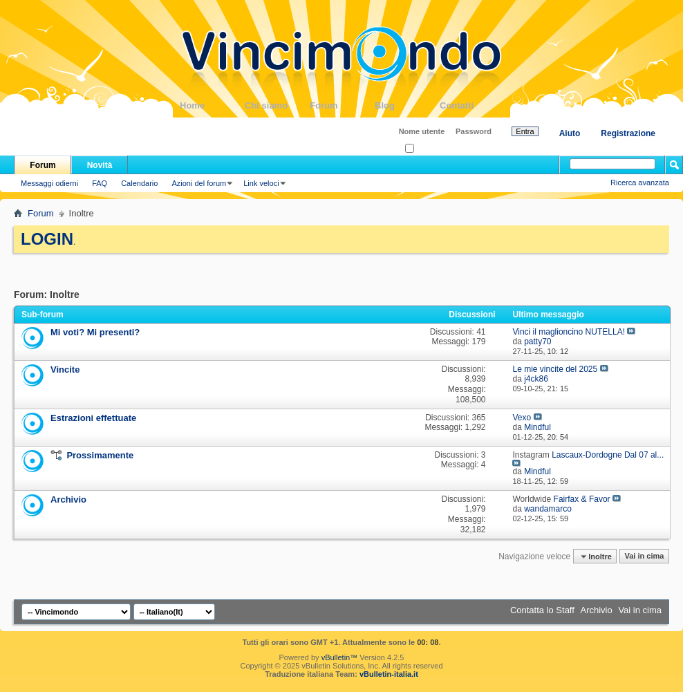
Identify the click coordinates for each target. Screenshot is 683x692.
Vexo (521, 417)
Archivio (68, 499)
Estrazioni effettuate (93, 418)
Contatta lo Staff (542, 610)
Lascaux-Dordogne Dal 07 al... (608, 455)
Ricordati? (426, 149)
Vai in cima (644, 556)
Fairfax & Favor (582, 499)
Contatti (472, 105)
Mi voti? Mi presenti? (95, 332)
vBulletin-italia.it (388, 674)
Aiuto (570, 133)
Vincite (64, 369)
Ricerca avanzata (639, 182)
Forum (342, 105)
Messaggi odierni (49, 183)
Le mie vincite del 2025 (554, 369)
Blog (407, 105)
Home (212, 105)
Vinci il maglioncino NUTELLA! (568, 332)
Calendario (139, 183)
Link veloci (261, 183)
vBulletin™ (339, 657)
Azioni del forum (198, 183)
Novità (100, 165)
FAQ (99, 183)
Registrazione (628, 133)
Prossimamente (99, 455)
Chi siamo (277, 105)
